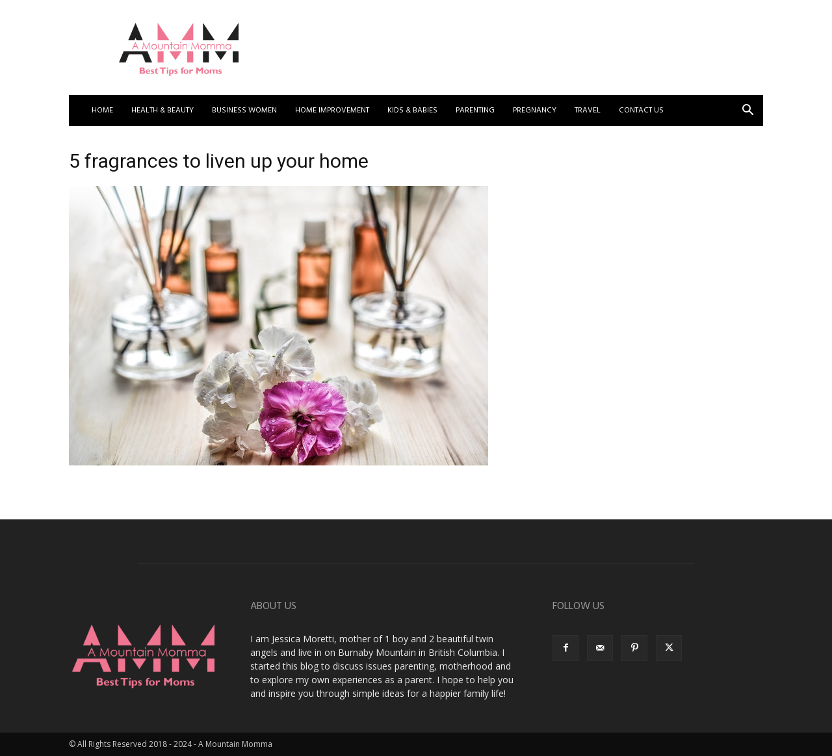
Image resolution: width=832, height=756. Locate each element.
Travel (588, 110)
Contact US (641, 110)
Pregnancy (534, 110)
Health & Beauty (162, 110)
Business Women (244, 110)
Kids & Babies (412, 110)
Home (102, 110)
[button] (747, 111)
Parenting (475, 110)
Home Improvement (332, 110)
